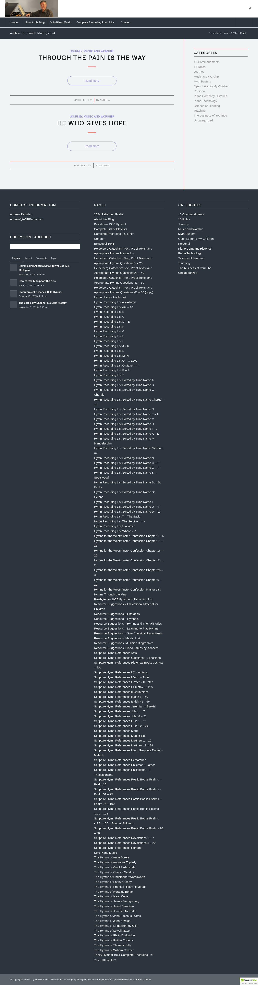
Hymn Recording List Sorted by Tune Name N (124, 458)
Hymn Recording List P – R (112, 370)
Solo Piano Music (105, 852)
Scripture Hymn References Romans (118, 847)
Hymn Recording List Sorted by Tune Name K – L (126, 433)
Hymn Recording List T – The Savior (117, 516)
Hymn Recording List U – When (114, 526)
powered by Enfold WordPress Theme (133, 979)
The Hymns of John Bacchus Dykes (117, 915)
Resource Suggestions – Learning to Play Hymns (126, 628)
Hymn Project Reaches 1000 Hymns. (40, 292)
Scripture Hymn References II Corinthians (121, 691)
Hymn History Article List (110, 297)
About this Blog (104, 219)
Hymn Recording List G (109, 331)
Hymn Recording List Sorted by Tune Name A (124, 380)
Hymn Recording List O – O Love (115, 360)
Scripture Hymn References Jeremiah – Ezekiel (125, 706)
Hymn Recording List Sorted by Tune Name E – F (126, 414)
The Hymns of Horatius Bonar (113, 891)
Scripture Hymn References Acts (115, 653)
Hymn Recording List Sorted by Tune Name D (124, 409)
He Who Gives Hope (92, 123)
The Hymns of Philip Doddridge (114, 935)
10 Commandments (207, 62)
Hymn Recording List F (109, 326)
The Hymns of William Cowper (114, 950)
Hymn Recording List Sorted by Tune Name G (124, 419)
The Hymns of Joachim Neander (115, 911)
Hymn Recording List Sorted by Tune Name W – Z (127, 511)
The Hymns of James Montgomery (116, 901)
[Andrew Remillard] (31, 8)
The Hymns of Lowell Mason (112, 930)
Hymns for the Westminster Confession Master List (127, 589)
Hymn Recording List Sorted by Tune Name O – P (126, 463)
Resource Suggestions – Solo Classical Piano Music (128, 633)
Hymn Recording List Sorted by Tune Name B (124, 385)
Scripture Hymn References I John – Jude (121, 677)
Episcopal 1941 (104, 243)
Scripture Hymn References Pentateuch (120, 760)
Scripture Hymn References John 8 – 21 (120, 716)
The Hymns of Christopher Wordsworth (119, 877)
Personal (199, 91)
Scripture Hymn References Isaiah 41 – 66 (122, 701)
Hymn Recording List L (109, 350)
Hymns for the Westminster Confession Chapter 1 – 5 (129, 536)
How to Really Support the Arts (37, 281)
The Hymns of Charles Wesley (114, 872)
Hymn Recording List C (109, 316)
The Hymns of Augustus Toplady (115, 862)
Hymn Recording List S (109, 375)
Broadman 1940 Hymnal (110, 224)
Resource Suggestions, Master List (117, 638)
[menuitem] (14, 22)
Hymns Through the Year (110, 594)
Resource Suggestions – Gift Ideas (117, 614)
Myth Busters (202, 81)
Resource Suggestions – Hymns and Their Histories (128, 623)
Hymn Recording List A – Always (115, 302)
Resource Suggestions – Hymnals (116, 618)
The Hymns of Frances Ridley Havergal (120, 886)
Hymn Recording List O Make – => (116, 365)
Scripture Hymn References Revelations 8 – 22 (125, 842)
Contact (99, 238)
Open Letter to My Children (211, 86)
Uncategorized (203, 120)
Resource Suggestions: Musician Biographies (124, 643)
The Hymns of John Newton (112, 920)
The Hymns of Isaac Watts (111, 896)
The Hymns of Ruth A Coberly (113, 940)
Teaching (200, 110)
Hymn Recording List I (108, 341)
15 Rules (199, 67)
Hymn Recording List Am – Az (113, 307)
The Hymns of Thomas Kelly (112, 945)
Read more (92, 80)
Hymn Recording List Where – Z (115, 531)
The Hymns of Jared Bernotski (114, 906)
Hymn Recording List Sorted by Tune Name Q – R (127, 467)
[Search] (244, 22)
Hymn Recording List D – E (112, 321)
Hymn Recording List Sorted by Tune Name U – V (126, 506)
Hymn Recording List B (109, 311)
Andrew (105, 99)
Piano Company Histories (210, 96)
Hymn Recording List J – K (111, 346)
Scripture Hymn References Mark (116, 730)
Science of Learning (207, 105)
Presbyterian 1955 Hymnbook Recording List (123, 599)
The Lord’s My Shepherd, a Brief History (43, 302)
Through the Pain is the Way (92, 57)
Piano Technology (205, 101)
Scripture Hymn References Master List (120, 735)
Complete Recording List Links (114, 233)
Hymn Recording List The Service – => (119, 521)
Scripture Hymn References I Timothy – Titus (123, 687)
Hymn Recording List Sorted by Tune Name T (124, 502)
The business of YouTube (210, 115)
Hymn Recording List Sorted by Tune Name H (124, 424)
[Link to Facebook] (250, 9)
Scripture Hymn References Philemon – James (124, 765)
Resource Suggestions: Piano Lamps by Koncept (126, 648)
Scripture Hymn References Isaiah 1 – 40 (121, 696)
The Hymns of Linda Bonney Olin (115, 925)
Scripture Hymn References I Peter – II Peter (123, 682)
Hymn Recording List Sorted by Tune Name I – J (125, 428)
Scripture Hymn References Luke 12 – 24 (121, 726)
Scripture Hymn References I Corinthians (121, 672)
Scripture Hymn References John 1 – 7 (119, 711)
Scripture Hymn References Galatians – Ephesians (127, 657)
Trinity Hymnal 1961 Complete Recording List (123, 954)
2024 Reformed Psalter (109, 214)
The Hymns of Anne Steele (111, 857)
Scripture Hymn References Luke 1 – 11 (120, 721)
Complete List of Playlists (110, 229)
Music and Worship (98, 51)
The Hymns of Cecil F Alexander (115, 867)
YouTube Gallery (105, 959)
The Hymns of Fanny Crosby (113, 881)
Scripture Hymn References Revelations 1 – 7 (124, 838)
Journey (76, 51)
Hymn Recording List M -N (111, 355)
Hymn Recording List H (109, 336)
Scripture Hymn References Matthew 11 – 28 (123, 745)
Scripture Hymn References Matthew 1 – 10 (122, 740)
